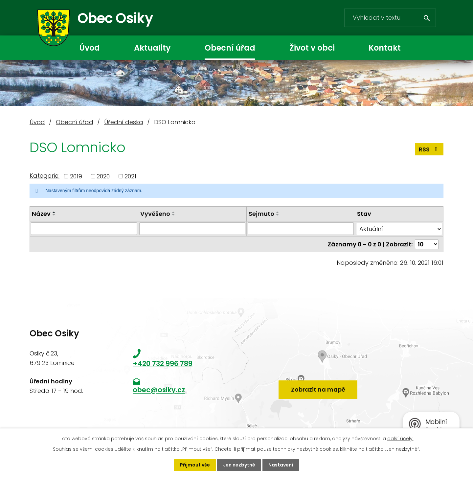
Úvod (89, 47)
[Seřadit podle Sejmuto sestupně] (278, 215)
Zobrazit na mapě (318, 389)
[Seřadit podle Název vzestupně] (54, 212)
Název (41, 214)
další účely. (400, 438)
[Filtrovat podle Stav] (399, 228)
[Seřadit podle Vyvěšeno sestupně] (173, 215)
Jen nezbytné (239, 465)
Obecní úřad (230, 47)
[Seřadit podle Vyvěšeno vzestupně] (173, 212)
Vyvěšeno (155, 214)
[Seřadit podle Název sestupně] (54, 215)
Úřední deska (123, 122)
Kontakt (385, 47)
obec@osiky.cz (159, 390)
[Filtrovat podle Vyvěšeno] (192, 228)
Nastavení (280, 465)
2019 (76, 176)
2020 (103, 176)
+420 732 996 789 (162, 363)
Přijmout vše (195, 465)
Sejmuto (261, 214)
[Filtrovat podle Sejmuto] (301, 228)
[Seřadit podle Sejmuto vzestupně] (278, 212)
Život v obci (312, 47)
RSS (429, 149)
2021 (130, 176)
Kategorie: (44, 175)
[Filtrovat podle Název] (84, 228)
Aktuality (152, 47)
